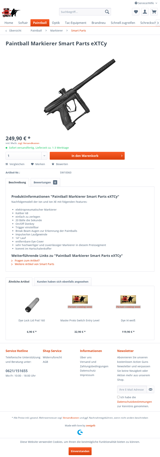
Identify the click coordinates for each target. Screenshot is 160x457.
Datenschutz (88, 370)
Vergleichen (15, 164)
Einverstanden (80, 451)
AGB (45, 362)
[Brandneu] (98, 22)
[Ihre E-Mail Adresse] (132, 389)
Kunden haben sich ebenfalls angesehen (62, 281)
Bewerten (60, 164)
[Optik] (55, 22)
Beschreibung (17, 182)
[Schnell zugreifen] (123, 22)
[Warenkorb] (154, 11)
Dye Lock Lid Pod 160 (32, 320)
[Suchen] (107, 11)
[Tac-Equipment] (75, 22)
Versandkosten (71, 417)
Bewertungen (45, 182)
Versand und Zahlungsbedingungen (94, 364)
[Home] (9, 22)
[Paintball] (39, 22)
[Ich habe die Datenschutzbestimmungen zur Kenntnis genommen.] (118, 397)
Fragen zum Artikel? (25, 260)
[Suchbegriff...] (85, 11)
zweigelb (90, 425)
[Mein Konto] (145, 11)
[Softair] (23, 22)
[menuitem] (85, 11)
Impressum (87, 375)
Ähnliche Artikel (19, 281)
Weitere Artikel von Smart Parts (32, 264)
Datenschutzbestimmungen (134, 401)
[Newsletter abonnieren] (150, 389)
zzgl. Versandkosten (28, 143)
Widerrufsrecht (52, 357)
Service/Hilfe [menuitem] (145, 3)
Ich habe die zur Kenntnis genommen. (134, 401)
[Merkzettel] (135, 11)
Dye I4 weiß (128, 320)
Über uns (86, 357)
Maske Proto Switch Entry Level (79, 320)
